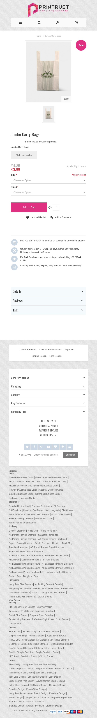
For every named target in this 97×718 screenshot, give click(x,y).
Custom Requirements (50, 349)
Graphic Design (39, 356)
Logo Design (55, 356)
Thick (14, 187)
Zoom (66, 99)
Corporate (68, 349)
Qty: (50, 207)
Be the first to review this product (40, 141)
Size (13, 175)
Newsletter (25, 455)
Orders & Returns (28, 349)
